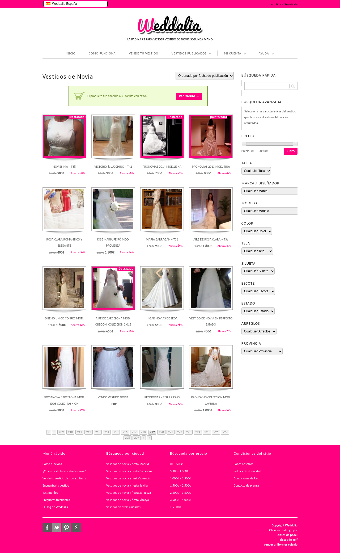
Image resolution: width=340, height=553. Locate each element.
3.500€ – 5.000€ (180, 500)
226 (216, 432)
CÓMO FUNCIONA (102, 53)
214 (106, 432)
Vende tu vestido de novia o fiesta (64, 478)
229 (136, 438)
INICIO (70, 53)
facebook (47, 527)
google (76, 527)
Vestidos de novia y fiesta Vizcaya (127, 500)
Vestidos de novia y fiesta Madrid (127, 464)
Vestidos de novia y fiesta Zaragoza (128, 493)
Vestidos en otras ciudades (123, 507)
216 (124, 432)
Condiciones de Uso (246, 478)
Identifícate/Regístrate (283, 4)
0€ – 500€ (176, 464)
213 (97, 432)
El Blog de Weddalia (55, 507)
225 (207, 432)
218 (143, 432)
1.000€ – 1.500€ (180, 478)
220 (161, 432)
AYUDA (263, 54)
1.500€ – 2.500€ (180, 485)
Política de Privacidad (247, 471)
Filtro (291, 151)
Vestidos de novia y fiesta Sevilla (127, 485)
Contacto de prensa (246, 485)
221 (170, 432)
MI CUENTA (231, 54)
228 (127, 438)
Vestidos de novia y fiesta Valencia (128, 478)
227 (225, 432)
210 (70, 432)
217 (134, 432)
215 (115, 432)
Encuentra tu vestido (55, 485)
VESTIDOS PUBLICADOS (188, 54)
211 (79, 432)
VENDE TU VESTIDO (143, 53)
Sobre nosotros (243, 464)
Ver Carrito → (189, 96)
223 (188, 432)
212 (88, 432)
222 (179, 432)
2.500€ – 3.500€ (180, 493)
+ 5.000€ (175, 507)
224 (197, 432)
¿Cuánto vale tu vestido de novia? (64, 471)
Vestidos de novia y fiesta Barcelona (129, 471)
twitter (56, 527)
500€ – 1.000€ (179, 471)
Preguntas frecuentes (56, 500)
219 (152, 432)
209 (61, 432)
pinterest (66, 527)
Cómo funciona (52, 464)
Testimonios (50, 493)
